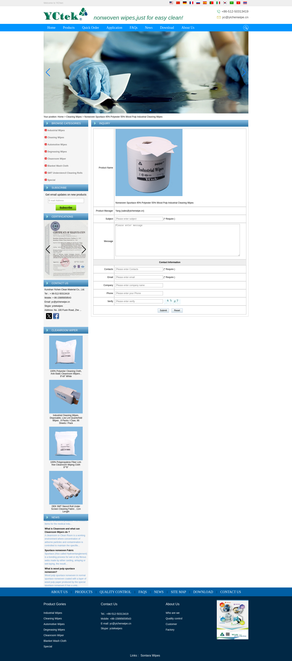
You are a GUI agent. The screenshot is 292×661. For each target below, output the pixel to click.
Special (51, 180)
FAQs (133, 27)
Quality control (174, 618)
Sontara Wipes (150, 655)
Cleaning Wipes (74, 116)
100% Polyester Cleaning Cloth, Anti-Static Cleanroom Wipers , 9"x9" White (66, 374)
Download (167, 27)
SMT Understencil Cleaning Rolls (64, 173)
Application (114, 27)
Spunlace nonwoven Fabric (59, 551)
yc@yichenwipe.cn (235, 17)
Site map (178, 592)
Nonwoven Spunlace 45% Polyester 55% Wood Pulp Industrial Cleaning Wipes (154, 202)
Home (51, 27)
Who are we (173, 612)
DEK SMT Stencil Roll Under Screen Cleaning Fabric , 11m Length (66, 509)
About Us (187, 27)
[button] (141, 110)
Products (69, 27)
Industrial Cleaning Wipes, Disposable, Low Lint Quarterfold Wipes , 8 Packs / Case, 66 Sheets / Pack (66, 419)
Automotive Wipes (57, 144)
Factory (170, 629)
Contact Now (66, 322)
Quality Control (115, 592)
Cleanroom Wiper (56, 158)
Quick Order (90, 27)
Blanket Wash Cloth (57, 166)
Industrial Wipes (56, 130)
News (149, 27)
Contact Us (230, 592)
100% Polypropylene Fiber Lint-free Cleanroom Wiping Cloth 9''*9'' (65, 465)
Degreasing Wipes (57, 151)
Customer (171, 624)
